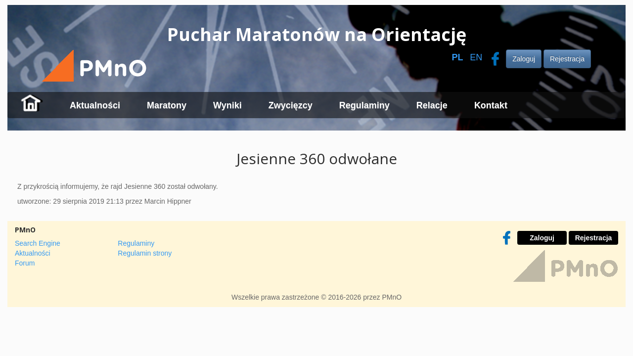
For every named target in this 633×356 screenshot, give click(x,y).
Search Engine (37, 243)
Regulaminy (364, 105)
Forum (25, 263)
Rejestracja (567, 59)
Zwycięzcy (291, 105)
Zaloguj (523, 59)
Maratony (166, 105)
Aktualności (95, 105)
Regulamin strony (145, 253)
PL (457, 57)
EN (476, 57)
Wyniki (227, 105)
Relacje (432, 105)
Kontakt (490, 105)
